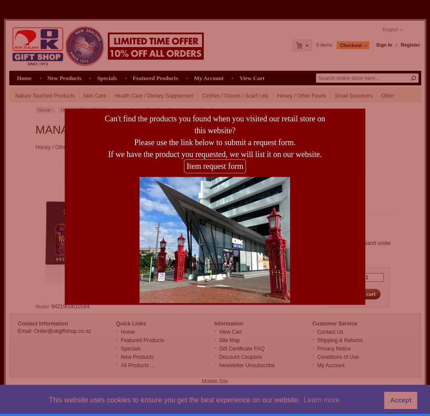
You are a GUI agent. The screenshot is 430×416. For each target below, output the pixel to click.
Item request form (215, 163)
